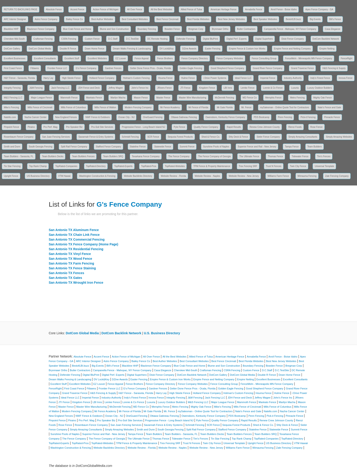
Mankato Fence (94, 97)
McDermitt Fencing (224, 97)
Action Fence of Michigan (105, 9)
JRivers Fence (164, 88)
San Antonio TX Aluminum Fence (74, 230)
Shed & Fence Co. (210, 137)
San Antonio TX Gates (65, 278)
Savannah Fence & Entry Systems (96, 137)
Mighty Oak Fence (322, 97)
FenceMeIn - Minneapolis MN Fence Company (308, 58)
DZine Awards (189, 48)
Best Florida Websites (198, 19)
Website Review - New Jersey (244, 176)
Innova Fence (346, 78)
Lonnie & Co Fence (273, 88)
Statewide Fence (162, 146)
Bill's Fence (335, 19)
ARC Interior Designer (15, 19)
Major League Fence (41, 97)
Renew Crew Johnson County (265, 127)
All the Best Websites (161, 9)
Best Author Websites (102, 19)
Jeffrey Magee (115, 88)
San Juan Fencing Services (56, 137)
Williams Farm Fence (278, 176)
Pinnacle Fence (332, 117)
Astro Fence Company (46, 19)
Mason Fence (141, 97)
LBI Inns (228, 88)
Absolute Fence (54, 9)
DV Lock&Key (167, 48)
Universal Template (324, 166)
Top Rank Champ (38, 166)
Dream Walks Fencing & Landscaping (132, 48)
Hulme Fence (188, 78)
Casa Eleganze (332, 29)
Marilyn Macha (117, 97)
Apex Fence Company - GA (319, 9)
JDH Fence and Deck (89, 88)
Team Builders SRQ (113, 156)
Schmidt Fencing (130, 137)
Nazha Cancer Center (36, 117)
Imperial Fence (267, 78)
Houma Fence (165, 78)
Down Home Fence (94, 48)
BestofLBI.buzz (293, 19)
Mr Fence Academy (170, 107)
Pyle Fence (179, 127)
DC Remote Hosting (157, 39)
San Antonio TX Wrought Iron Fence (76, 282)
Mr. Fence (246, 107)
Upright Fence (11, 176)
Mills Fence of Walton (105, 107)
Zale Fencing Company (337, 176)
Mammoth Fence (69, 97)
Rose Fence (316, 127)
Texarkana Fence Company (146, 156)
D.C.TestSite (132, 39)
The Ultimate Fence (249, 156)
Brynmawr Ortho (220, 29)
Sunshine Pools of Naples (216, 146)
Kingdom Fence (207, 88)
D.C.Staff (112, 39)
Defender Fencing (185, 39)
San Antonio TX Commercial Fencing (77, 239)
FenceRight (346, 58)
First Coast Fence (13, 68)
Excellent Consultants (45, 58)
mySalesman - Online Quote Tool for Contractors (284, 107)
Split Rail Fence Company (74, 146)
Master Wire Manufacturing (192, 97)
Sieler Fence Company (268, 137)
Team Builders (314, 146)
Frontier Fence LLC (57, 68)
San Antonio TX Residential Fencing (76, 249)
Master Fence (163, 97)
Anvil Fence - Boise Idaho (284, 9)
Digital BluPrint (210, 39)
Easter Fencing (212, 48)
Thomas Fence (275, 156)
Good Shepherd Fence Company (227, 68)
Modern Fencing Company (138, 107)
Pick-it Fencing (308, 117)
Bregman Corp (195, 29)
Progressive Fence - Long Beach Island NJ (143, 127)
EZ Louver (120, 58)
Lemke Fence (248, 88)
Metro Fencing (297, 97)
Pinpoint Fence (11, 127)
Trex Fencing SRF (248, 166)
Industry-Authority (293, 78)
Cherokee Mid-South (14, 39)
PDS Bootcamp (261, 117)
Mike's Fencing (11, 107)
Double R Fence (68, 48)
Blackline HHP (11, 29)
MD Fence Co (250, 97)
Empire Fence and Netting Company (292, 48)
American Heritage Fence (223, 9)
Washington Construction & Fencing (97, 176)
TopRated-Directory (96, 166)
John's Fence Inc (139, 88)
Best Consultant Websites (135, 19)
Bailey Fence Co (74, 19)
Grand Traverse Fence (302, 68)
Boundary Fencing (147, 29)
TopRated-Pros (148, 166)
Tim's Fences (324, 156)
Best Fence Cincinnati (167, 19)
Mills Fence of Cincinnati (40, 107)
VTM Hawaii (64, 176)
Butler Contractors (246, 29)
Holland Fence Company (101, 78)
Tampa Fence (292, 146)
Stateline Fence (138, 146)
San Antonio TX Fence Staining (72, 268)
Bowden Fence (172, 29)
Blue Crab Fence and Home (77, 29)
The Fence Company (178, 156)
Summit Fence (187, 146)
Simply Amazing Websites (339, 137)
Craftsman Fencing (43, 39)
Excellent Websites (97, 58)
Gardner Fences (113, 68)
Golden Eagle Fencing (191, 68)
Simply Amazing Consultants (302, 137)
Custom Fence (92, 39)
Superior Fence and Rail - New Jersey (257, 146)
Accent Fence (77, 9)
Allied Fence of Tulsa (191, 9)
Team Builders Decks (52, 156)
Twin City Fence (298, 166)
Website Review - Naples (207, 176)
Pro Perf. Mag (50, 127)
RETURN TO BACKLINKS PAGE (20, 9)
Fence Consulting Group (264, 58)
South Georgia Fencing (40, 146)
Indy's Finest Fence (320, 78)
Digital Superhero (264, 39)
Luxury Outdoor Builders (319, 88)
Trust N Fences (273, 166)
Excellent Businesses (15, 58)
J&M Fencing (36, 88)
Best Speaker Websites (265, 19)
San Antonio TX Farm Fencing (71, 263)
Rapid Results (234, 127)
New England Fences (66, 117)
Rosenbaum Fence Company (18, 137)
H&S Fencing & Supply (334, 68)
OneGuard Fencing (152, 117)
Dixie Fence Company (292, 39)
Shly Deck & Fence (238, 137)
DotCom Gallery (12, 48)
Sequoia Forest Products (180, 137)
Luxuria (295, 88)
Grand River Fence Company (267, 68)
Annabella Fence (253, 9)
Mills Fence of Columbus (73, 107)
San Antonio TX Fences (66, 273)
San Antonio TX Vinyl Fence (70, 254)
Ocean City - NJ (126, 117)
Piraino (31, 127)
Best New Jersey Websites (231, 19)
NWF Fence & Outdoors (97, 117)
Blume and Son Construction (114, 29)
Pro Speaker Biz (74, 127)
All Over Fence (134, 9)
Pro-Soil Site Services (102, 127)
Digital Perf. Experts (237, 39)
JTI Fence (185, 88)
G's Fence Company (86, 68)
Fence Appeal (141, 58)
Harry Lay (48, 78)
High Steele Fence (71, 78)
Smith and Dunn (12, 146)
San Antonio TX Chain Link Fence (74, 235)
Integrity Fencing (12, 88)
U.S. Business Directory (162, 333)
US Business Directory (38, 176)
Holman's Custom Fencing (136, 78)
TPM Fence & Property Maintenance (211, 166)
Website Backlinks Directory (138, 176)
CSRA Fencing (68, 39)
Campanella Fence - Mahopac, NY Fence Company (290, 29)
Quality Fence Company (206, 127)
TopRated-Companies (66, 166)
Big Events (315, 19)
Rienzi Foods (294, 127)
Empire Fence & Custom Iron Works (247, 48)
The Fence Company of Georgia (214, 156)
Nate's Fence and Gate (329, 107)
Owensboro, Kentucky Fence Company (225, 117)
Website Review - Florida (173, 176)
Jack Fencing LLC (60, 88)
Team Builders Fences (83, 156)
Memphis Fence (273, 97)
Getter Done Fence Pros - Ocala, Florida (150, 68)
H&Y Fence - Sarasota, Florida (19, 78)
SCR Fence (153, 137)
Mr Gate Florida (224, 107)
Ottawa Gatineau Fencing (184, 117)
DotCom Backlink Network (326, 39)
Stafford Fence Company (108, 146)
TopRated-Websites (175, 166)
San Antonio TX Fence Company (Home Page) (83, 244)
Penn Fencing (285, 117)
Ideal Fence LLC (243, 78)
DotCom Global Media (40, 48)
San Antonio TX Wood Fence (70, 258)
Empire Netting (326, 48)
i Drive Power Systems (214, 78)
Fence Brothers (165, 58)
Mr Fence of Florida (198, 107)
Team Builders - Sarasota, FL (18, 156)
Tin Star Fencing (12, 166)
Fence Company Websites (230, 58)
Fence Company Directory (194, 58)
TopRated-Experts (123, 166)
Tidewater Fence (300, 156)
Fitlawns (35, 68)
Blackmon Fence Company (40, 29)
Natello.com (10, 117)
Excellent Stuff (71, 58)
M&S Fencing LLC (13, 97)
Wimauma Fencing (307, 176)
